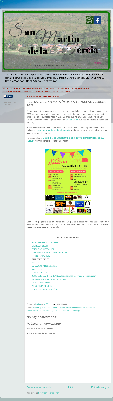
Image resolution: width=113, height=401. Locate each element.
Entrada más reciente (39, 387)
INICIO (5, 88)
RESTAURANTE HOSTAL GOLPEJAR (49, 279)
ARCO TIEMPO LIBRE (42, 286)
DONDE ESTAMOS (43, 91)
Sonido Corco (72, 120)
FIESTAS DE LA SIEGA (61, 91)
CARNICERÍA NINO (41, 282)
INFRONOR (37, 269)
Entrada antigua (100, 387)
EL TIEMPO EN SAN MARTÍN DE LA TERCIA (39, 88)
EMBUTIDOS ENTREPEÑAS (45, 289)
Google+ (4, 1)
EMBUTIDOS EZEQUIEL (43, 249)
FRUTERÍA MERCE (41, 256)
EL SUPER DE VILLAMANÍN (45, 242)
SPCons (35, 262)
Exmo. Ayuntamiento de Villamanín (53, 130)
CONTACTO (15, 88)
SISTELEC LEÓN (40, 246)
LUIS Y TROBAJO (40, 273)
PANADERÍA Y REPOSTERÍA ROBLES (49, 252)
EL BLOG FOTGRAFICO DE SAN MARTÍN (18, 91)
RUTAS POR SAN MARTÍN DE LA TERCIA (73, 88)
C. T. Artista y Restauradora (44, 266)
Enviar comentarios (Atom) (49, 393)
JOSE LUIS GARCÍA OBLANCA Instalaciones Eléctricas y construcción (64, 276)
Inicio (71, 387)
